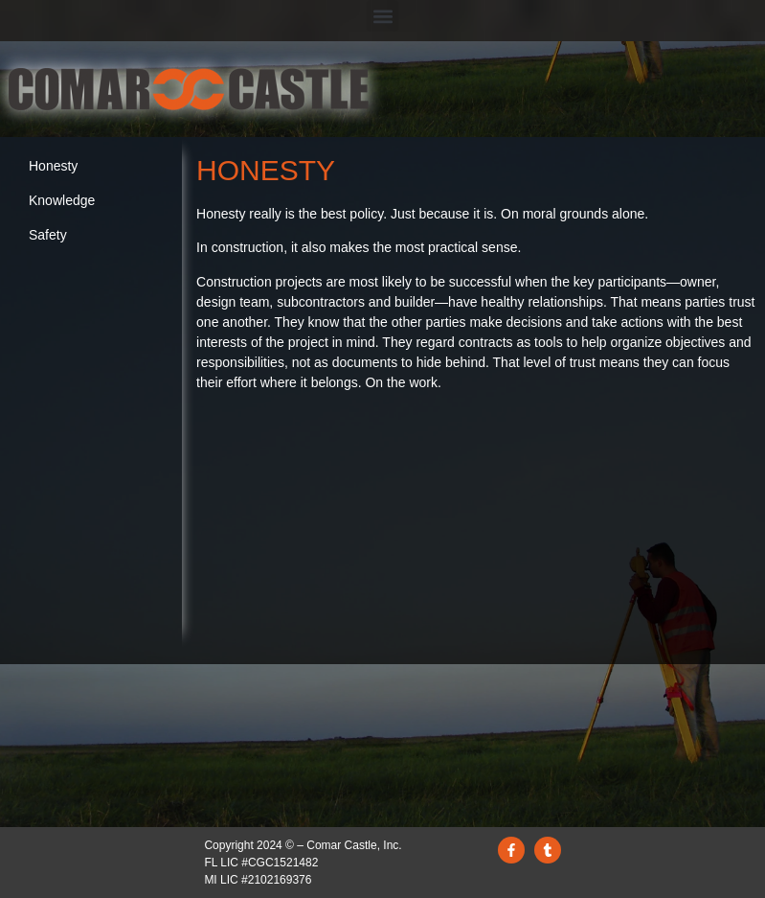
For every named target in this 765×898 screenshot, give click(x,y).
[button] (382, 16)
